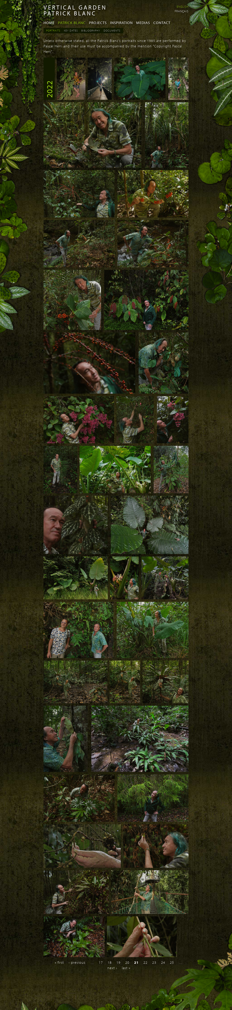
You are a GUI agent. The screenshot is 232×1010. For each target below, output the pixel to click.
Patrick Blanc (72, 22)
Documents (112, 30)
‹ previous (77, 962)
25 (172, 962)
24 (163, 962)
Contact (161, 22)
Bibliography (90, 30)
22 (145, 962)
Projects (98, 22)
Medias (143, 22)
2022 (49, 89)
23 (154, 962)
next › (112, 968)
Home (49, 22)
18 (110, 962)
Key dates (71, 30)
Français (181, 11)
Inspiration (121, 22)
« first (59, 962)
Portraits (53, 30)
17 (101, 962)
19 (118, 962)
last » (126, 968)
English (182, 6)
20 (127, 962)
